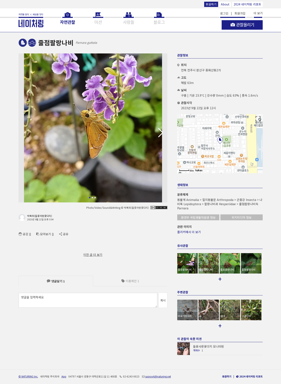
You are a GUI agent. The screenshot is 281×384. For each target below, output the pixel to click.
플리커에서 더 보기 (189, 232)
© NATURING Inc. (28, 371)
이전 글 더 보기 (92, 254)
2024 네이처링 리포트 (247, 4)
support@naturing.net (158, 371)
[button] (162, 133)
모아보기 (43, 234)
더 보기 (258, 13)
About (225, 4)
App (63, 371)
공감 (23, 234)
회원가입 (239, 13)
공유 (63, 234)
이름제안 (130, 281)
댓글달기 (56, 281)
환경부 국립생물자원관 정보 (198, 217)
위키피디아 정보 (242, 217)
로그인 (224, 13)
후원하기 (211, 4)
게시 (163, 300)
